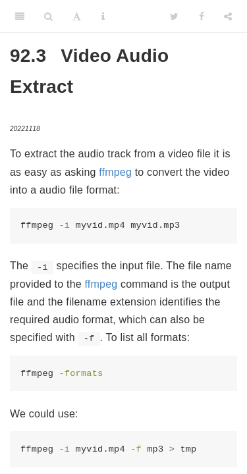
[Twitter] (174, 16)
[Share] (228, 16)
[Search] (48, 16)
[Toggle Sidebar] (19, 16)
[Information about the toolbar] (103, 16)
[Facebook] (201, 16)
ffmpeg (115, 172)
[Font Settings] (77, 16)
